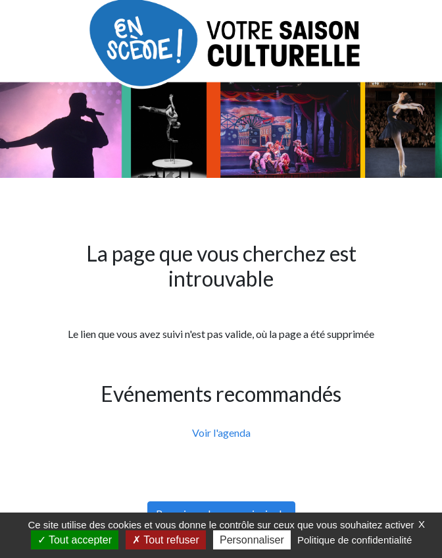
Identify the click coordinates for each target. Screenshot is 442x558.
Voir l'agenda (221, 432)
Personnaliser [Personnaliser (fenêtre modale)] (252, 539)
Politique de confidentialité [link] (354, 539)
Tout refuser (165, 539)
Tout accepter (74, 539)
